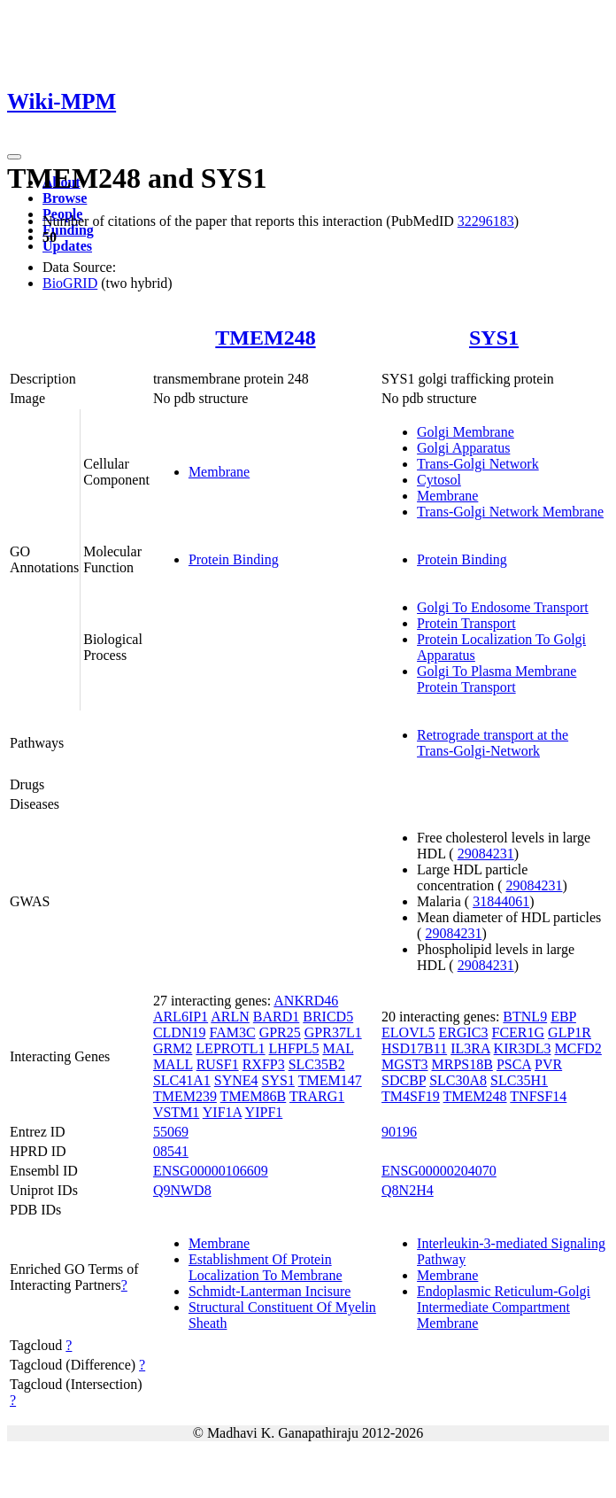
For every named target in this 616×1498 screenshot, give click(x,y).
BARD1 (276, 1016)
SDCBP (403, 1080)
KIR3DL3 (522, 1048)
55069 (171, 1131)
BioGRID (69, 283)
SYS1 (494, 337)
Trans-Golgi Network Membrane (510, 511)
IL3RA (469, 1048)
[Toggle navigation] (14, 156)
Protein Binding (234, 559)
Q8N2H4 (407, 1190)
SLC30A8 (458, 1080)
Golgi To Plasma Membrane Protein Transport (496, 679)
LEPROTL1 (230, 1048)
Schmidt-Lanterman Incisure (270, 1291)
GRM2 (172, 1048)
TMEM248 (265, 337)
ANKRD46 (305, 1000)
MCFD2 (578, 1048)
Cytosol (439, 479)
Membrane (219, 471)
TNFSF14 (538, 1096)
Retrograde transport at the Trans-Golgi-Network (492, 742)
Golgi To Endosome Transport (503, 607)
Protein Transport (466, 623)
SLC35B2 (317, 1064)
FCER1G (518, 1032)
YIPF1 (264, 1112)
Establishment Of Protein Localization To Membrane (266, 1267)
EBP (563, 1016)
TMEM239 (185, 1096)
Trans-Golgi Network (478, 463)
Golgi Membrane (465, 431)
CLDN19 (179, 1032)
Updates (67, 245)
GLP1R (569, 1032)
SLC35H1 (519, 1080)
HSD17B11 (414, 1048)
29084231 (486, 853)
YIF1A (222, 1112)
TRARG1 (316, 1096)
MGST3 (404, 1064)
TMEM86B (253, 1096)
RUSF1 (217, 1064)
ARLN (230, 1016)
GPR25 (280, 1032)
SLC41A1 (182, 1080)
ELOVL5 (408, 1032)
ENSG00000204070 (439, 1170)
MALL (173, 1064)
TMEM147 (330, 1080)
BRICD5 (328, 1016)
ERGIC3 (464, 1032)
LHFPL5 (294, 1048)
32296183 (486, 221)
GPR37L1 (333, 1032)
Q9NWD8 (182, 1190)
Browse (64, 198)
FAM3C (232, 1032)
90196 (399, 1131)
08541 (171, 1151)
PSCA (514, 1064)
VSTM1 (176, 1112)
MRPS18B (462, 1064)
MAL (337, 1048)
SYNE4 (236, 1080)
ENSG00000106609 (210, 1170)
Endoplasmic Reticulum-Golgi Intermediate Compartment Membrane (503, 1307)
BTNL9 (525, 1016)
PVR (548, 1064)
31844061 (501, 901)
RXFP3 (264, 1064)
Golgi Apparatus (463, 447)
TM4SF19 (410, 1096)
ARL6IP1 (180, 1016)
